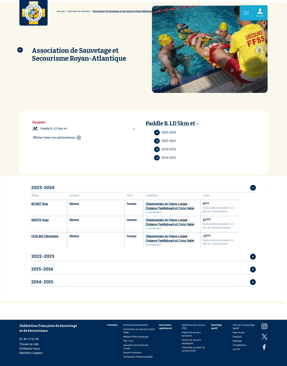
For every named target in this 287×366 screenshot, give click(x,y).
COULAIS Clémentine (44, 236)
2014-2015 (165, 158)
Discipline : (39, 122)
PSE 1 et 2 (128, 341)
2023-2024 (165, 132)
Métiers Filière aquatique (135, 336)
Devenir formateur (132, 352)
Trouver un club (29, 344)
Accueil (60, 11)
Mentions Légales (31, 353)
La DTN (236, 349)
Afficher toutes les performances (54, 137)
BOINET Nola (39, 204)
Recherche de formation (135, 325)
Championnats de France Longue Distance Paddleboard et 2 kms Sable (170, 206)
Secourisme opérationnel (165, 327)
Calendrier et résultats (78, 11)
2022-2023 (165, 141)
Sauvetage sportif (216, 327)
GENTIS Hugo (40, 220)
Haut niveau (239, 332)
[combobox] (88, 129)
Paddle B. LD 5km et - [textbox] (54, 128)
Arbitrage (237, 341)
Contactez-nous (29, 348)
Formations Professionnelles (138, 357)
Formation (112, 325)
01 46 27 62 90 (29, 339)
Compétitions (239, 345)
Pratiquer (237, 336)
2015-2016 (165, 149)
